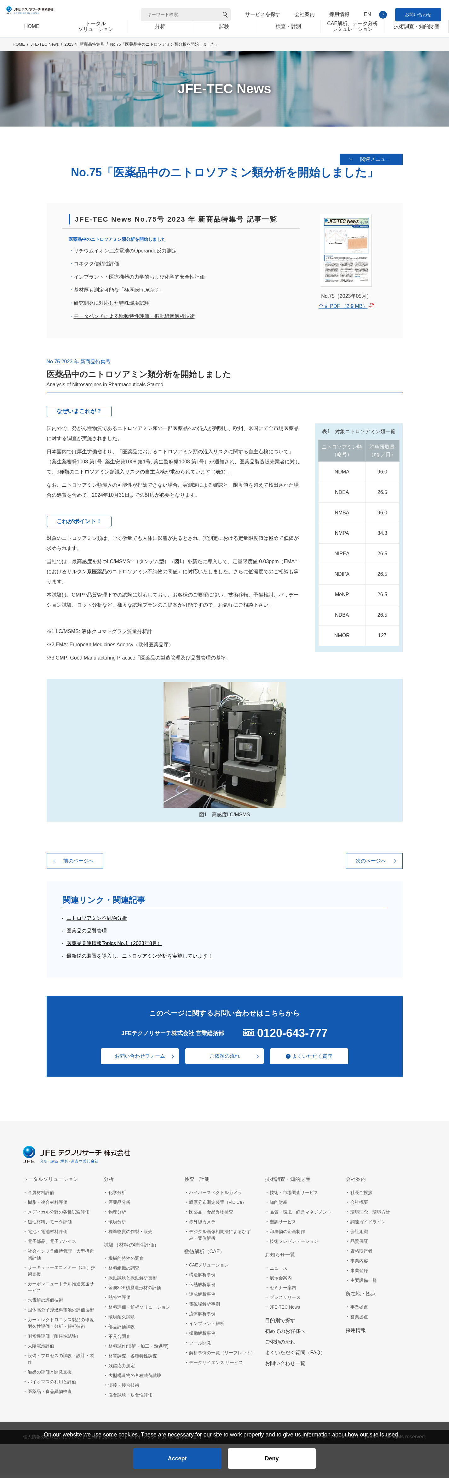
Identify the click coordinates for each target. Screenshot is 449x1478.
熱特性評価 (119, 1299)
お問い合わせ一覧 (285, 1365)
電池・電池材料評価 (47, 1234)
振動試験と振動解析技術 (132, 1280)
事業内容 (359, 1263)
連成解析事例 (202, 1296)
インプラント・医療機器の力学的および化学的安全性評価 (139, 279)
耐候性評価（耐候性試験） (54, 1338)
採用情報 (339, 14)
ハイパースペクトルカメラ (215, 1195)
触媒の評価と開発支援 (50, 1374)
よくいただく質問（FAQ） (295, 1355)
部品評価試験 (121, 1329)
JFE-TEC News (45, 54)
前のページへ (78, 863)
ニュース (278, 1270)
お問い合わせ (418, 14)
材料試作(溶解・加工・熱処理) (138, 1348)
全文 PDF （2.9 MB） (343, 308)
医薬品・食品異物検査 (50, 1393)
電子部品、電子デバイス (52, 1243)
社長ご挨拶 (361, 1195)
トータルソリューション (50, 1181)
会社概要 (359, 1204)
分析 (109, 1181)
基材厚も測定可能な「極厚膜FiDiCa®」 (119, 292)
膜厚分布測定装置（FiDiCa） (218, 1204)
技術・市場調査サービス (294, 1195)
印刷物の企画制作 (287, 1234)
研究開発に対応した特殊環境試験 (111, 305)
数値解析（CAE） (204, 1254)
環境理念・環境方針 (370, 1214)
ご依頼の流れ (225, 1058)
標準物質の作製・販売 (130, 1234)
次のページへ (371, 863)
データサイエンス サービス (216, 1365)
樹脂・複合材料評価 (47, 1204)
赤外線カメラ (202, 1224)
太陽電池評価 (41, 1348)
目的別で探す (280, 1323)
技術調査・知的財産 (287, 1181)
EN (367, 14)
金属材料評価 (41, 1195)
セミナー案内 (283, 1290)
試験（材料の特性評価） (131, 1247)
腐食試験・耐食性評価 (130, 1397)
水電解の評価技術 (45, 1302)
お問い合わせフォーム (136, 1058)
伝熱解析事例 (202, 1286)
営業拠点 (359, 1319)
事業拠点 (359, 1309)
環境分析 (117, 1224)
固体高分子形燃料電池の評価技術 (61, 1312)
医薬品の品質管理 (86, 933)
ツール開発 (200, 1345)
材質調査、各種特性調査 (132, 1358)
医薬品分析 (119, 1204)
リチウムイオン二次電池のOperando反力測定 (125, 253)
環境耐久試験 (121, 1319)
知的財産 (278, 1204)
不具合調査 (119, 1338)
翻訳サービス (283, 1224)
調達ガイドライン (368, 1224)
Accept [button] (177, 1455)
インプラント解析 (206, 1325)
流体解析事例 (202, 1316)
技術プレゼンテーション (294, 1243)
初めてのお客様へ (285, 1333)
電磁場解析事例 (204, 1306)
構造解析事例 (202, 1277)
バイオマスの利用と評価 (52, 1384)
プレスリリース (285, 1299)
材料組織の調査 (123, 1270)
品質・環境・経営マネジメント (300, 1214)
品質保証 (359, 1243)
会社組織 (359, 1234)
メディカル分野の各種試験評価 (58, 1214)
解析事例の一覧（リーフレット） (222, 1355)
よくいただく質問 (316, 1058)
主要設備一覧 (363, 1282)
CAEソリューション (209, 1267)
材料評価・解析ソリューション (139, 1309)
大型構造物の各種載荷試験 (134, 1377)
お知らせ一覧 (280, 1257)
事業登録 (359, 1273)
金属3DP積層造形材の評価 (134, 1290)
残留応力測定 (121, 1368)
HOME (19, 54)
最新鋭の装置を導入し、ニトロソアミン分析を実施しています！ (139, 958)
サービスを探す (262, 14)
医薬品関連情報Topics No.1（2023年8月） (114, 946)
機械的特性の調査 (126, 1260)
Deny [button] (272, 1455)
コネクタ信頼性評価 (96, 266)
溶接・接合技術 (123, 1387)
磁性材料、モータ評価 (50, 1224)
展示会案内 (281, 1280)
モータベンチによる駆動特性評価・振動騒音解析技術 (134, 318)
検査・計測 (197, 1181)
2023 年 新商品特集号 (84, 54)
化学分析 (117, 1195)
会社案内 (305, 14)
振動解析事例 (202, 1335)
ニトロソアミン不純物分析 (96, 920)
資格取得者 (361, 1253)
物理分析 (117, 1214)
